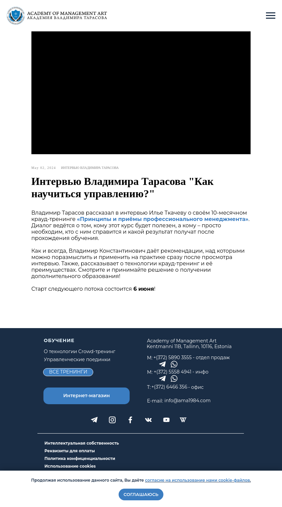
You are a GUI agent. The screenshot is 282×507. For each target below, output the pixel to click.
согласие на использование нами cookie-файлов (197, 480)
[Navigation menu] (270, 15)
